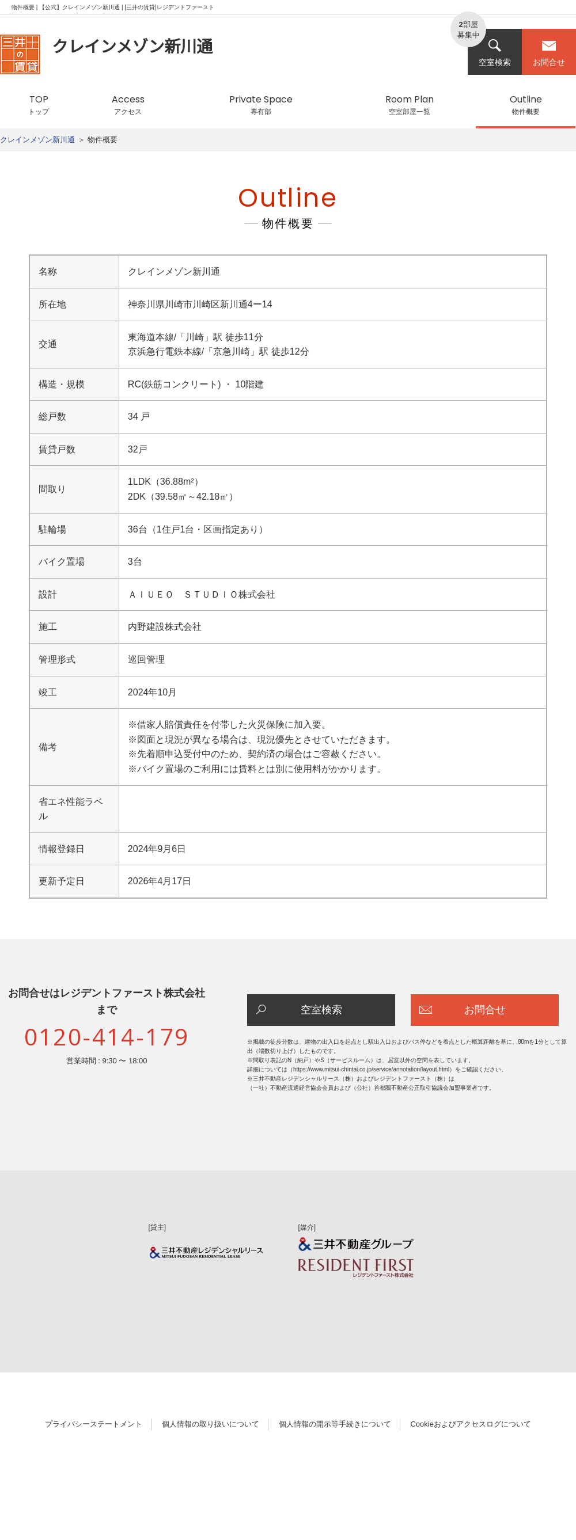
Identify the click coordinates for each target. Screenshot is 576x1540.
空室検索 (495, 53)
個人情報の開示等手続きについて (335, 1424)
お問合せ (549, 53)
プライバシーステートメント (93, 1424)
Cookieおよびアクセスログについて (470, 1424)
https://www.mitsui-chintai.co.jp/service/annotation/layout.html (371, 1069)
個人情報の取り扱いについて (210, 1424)
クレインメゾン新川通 (37, 139)
